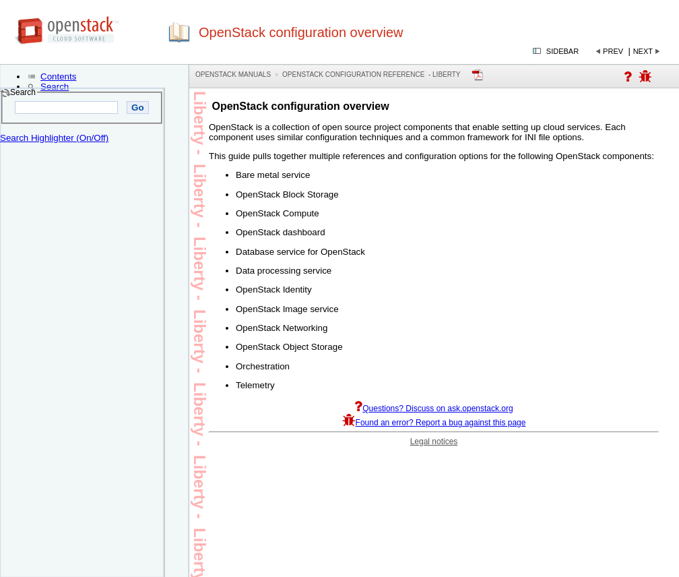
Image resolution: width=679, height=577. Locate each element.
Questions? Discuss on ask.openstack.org (433, 408)
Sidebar (562, 51)
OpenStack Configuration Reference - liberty (371, 74)
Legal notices (434, 441)
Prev (613, 51)
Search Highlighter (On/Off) (54, 138)
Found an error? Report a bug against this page (434, 422)
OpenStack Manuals (233, 74)
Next (643, 51)
